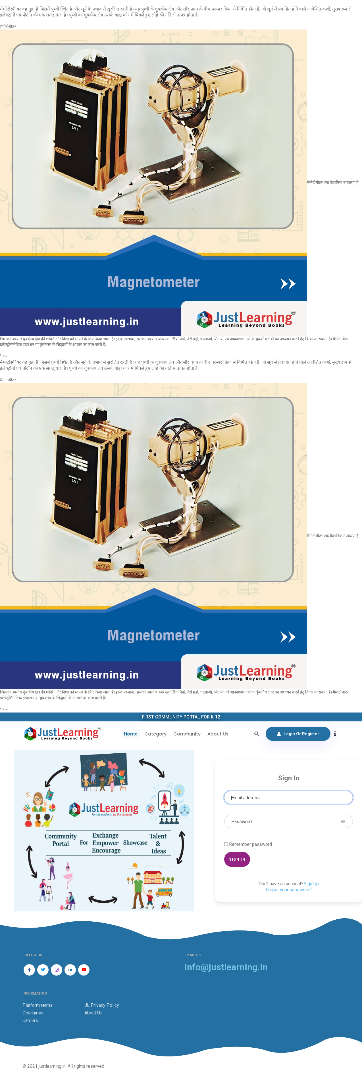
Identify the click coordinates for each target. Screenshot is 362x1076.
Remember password (250, 844)
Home (131, 734)
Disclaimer (33, 1013)
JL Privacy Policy (101, 1005)
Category (155, 734)
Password (241, 821)
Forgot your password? (289, 889)
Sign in (237, 859)
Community (187, 734)
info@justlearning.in (226, 967)
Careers (30, 1020)
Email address (245, 797)
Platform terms (37, 1005)
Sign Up (311, 883)
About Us (217, 734)
